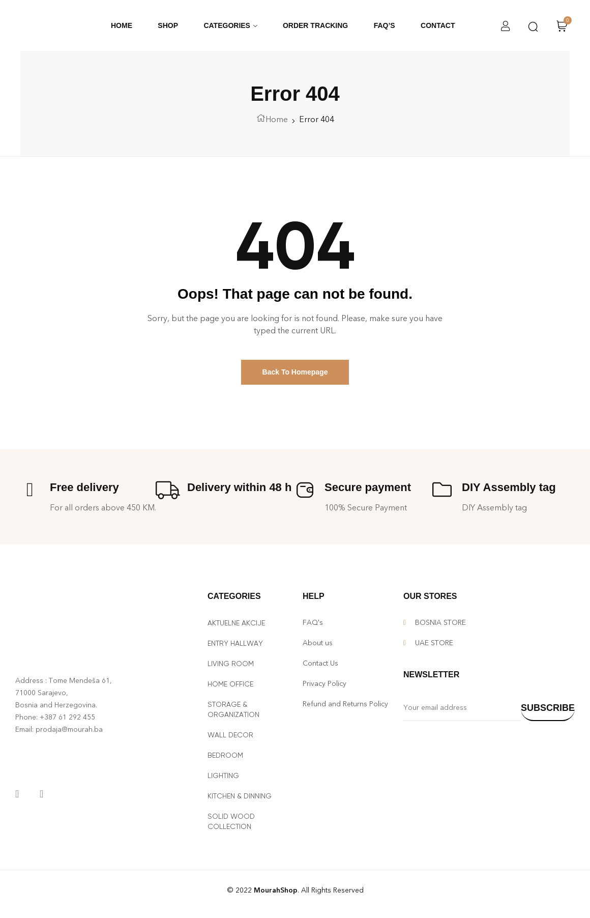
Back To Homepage (295, 372)
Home (277, 119)
